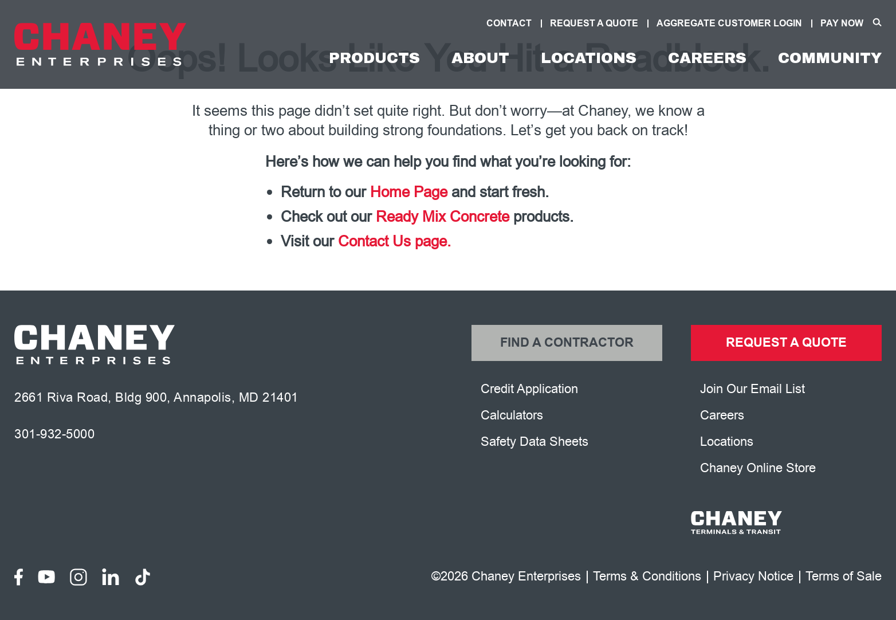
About (480, 58)
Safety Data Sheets (534, 441)
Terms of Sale (843, 576)
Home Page (408, 192)
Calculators (512, 415)
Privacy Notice (753, 576)
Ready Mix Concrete (442, 217)
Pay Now (841, 23)
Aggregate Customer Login (729, 23)
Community (830, 58)
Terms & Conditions (647, 576)
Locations (588, 58)
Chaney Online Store (758, 468)
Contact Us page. (394, 241)
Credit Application (529, 389)
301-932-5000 (54, 434)
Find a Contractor (567, 343)
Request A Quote (594, 23)
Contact (509, 23)
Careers (707, 58)
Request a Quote (786, 343)
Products (374, 58)
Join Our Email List (752, 389)
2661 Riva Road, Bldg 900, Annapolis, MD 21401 (156, 397)
